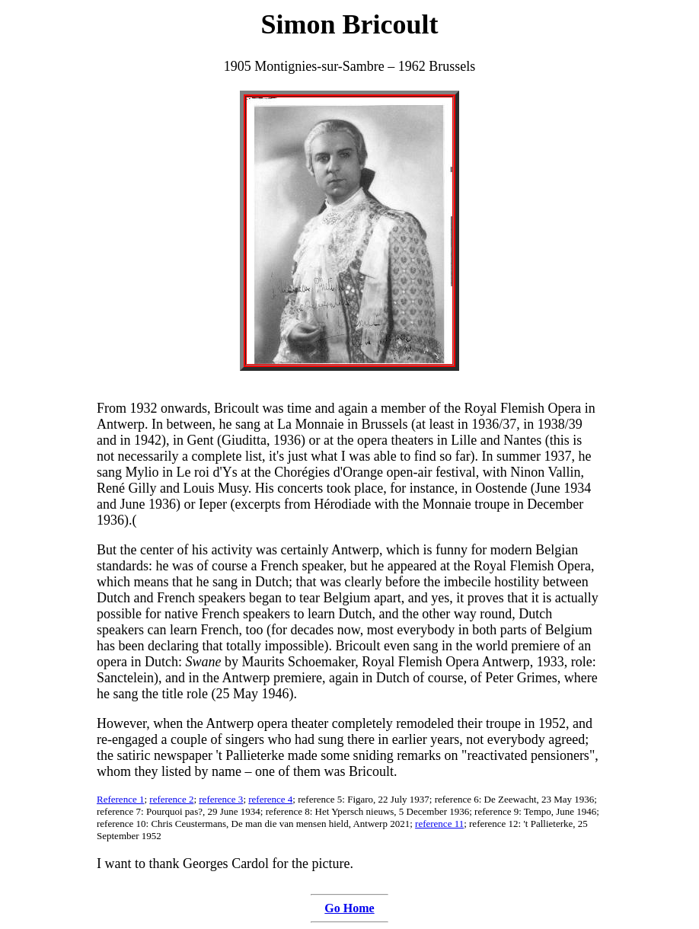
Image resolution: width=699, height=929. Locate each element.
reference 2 (171, 799)
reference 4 (270, 799)
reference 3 (221, 799)
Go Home (349, 908)
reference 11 (439, 823)
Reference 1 (120, 799)
